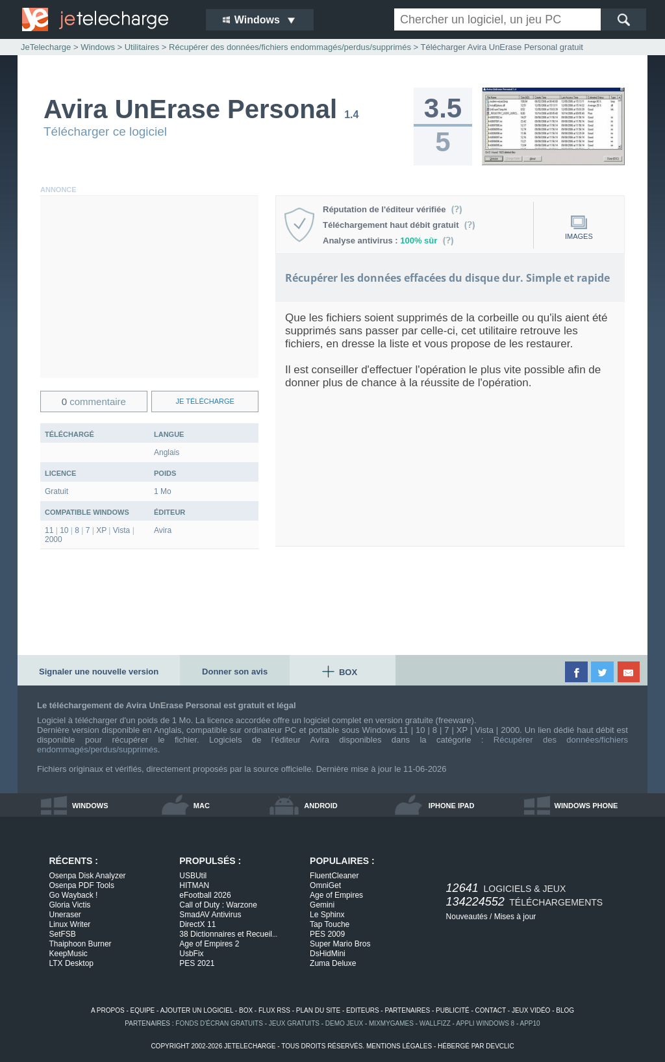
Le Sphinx (327, 914)
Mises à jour (515, 916)
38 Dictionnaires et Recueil (228, 934)
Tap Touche (329, 924)
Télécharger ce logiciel (105, 131)
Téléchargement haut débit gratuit (399, 225)
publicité (453, 1010)
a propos (108, 1010)
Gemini (322, 904)
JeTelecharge (46, 47)
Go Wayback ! (73, 895)
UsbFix (191, 953)
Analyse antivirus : (388, 240)
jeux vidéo (531, 1010)
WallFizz (435, 1023)
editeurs (362, 1010)
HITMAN (194, 885)
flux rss (274, 1010)
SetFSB (62, 934)
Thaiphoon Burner (80, 943)
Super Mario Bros (340, 943)
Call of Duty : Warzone (218, 904)
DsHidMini (327, 953)
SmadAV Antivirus (210, 914)
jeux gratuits (294, 1023)
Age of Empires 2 (209, 943)
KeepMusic (68, 953)
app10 (530, 1023)
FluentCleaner (334, 875)
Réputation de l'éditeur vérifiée (392, 209)
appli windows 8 (485, 1023)
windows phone (586, 805)
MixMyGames (391, 1023)
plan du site (318, 1010)
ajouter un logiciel (196, 1010)
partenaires (407, 1010)
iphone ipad (452, 805)
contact (490, 1010)
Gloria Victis (70, 904)
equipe (143, 1010)
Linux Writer (70, 924)
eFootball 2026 (205, 895)
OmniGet (325, 885)
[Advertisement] (149, 287)
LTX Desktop (71, 963)
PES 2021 (196, 963)
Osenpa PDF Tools (82, 885)
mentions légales (399, 1046)
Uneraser (65, 914)
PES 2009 (327, 934)
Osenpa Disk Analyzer (87, 875)
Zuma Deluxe (333, 963)
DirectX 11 (197, 924)
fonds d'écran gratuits (219, 1023)
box (246, 1010)
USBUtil (193, 875)
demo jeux (344, 1023)
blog (565, 1010)
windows (90, 805)
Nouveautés (467, 916)
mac (202, 805)
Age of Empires (336, 895)
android (320, 805)
